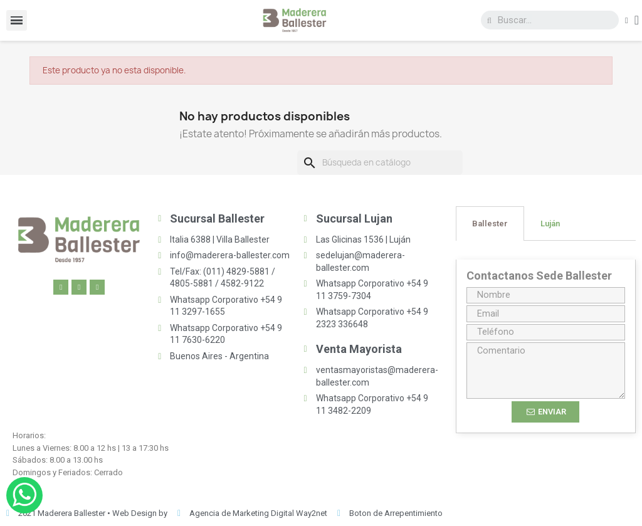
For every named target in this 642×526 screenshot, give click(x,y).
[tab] (490, 223)
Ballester (490, 223)
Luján (550, 223)
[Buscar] (380, 163)
